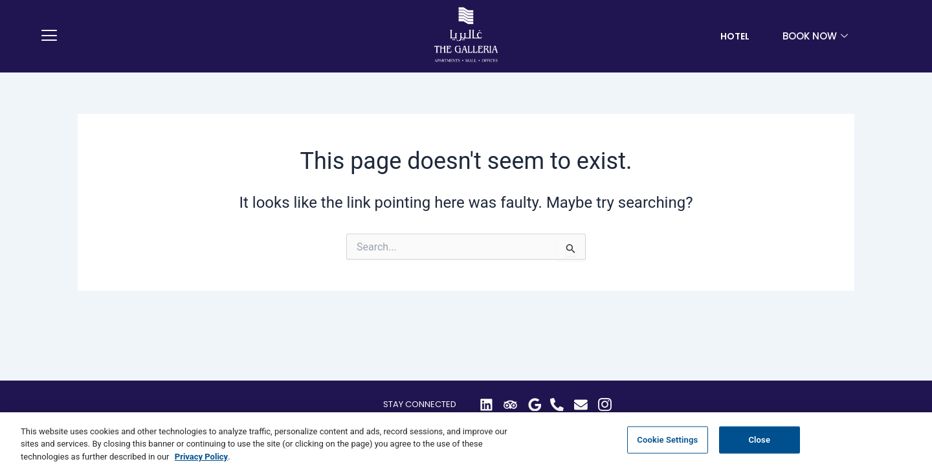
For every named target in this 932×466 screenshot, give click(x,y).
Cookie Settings (667, 449)
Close (759, 449)
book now (816, 36)
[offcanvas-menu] (49, 36)
